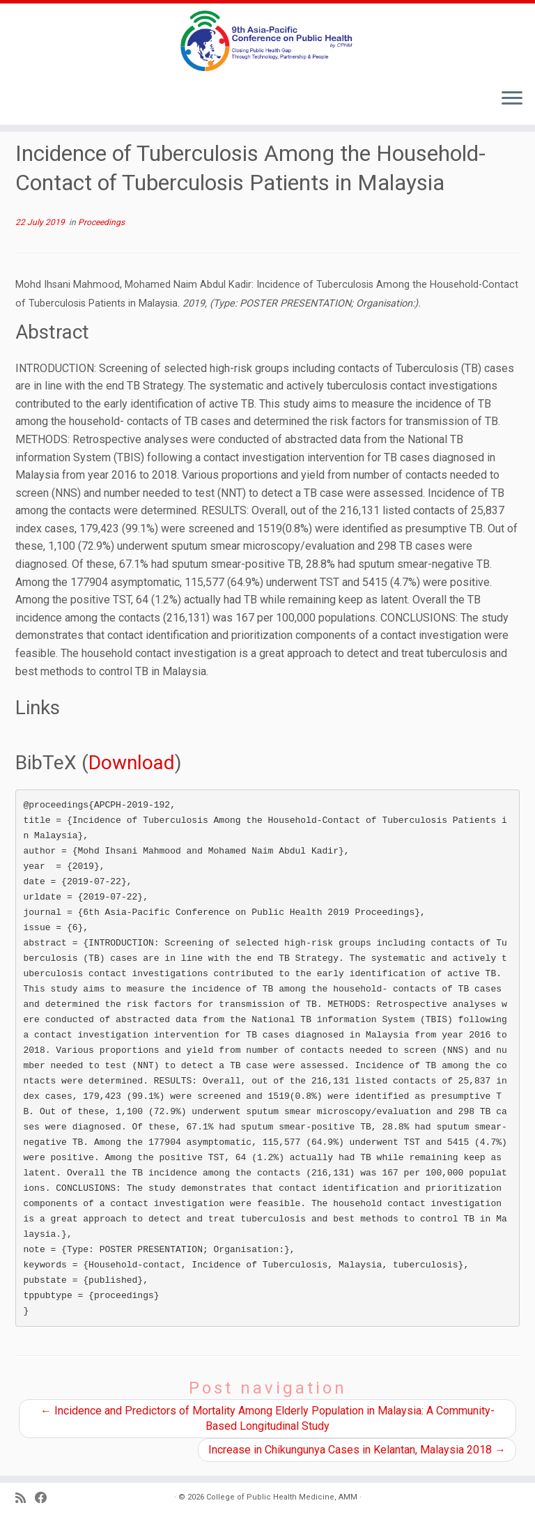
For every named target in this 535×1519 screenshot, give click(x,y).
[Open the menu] (512, 99)
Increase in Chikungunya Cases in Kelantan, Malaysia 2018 (357, 1449)
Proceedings (101, 222)
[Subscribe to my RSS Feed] (25, 1498)
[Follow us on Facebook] (45, 1498)
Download (131, 762)
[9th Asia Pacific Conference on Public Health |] (267, 40)
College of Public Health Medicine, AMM (281, 1497)
